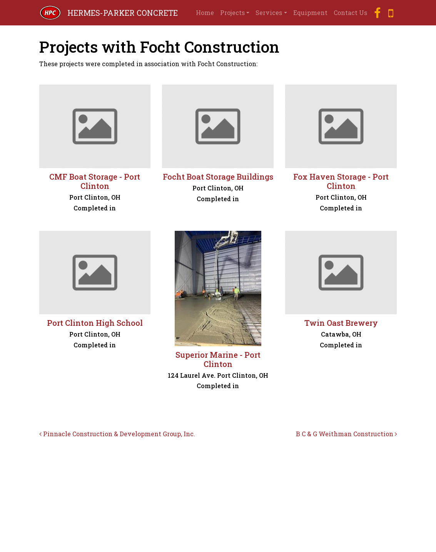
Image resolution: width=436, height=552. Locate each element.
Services (269, 12)
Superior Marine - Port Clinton (218, 359)
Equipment (310, 12)
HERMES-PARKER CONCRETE (122, 13)
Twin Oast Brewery (341, 323)
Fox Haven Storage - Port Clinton (341, 181)
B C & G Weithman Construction (346, 434)
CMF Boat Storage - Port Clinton (94, 181)
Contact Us (350, 12)
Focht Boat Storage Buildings (218, 177)
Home (205, 12)
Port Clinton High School (95, 323)
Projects (232, 12)
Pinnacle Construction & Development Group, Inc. (117, 434)
